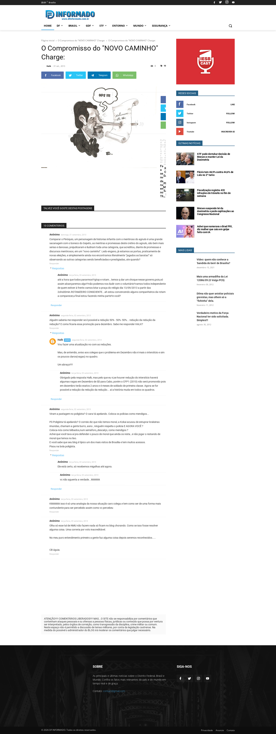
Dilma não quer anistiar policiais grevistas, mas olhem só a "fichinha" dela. (215, 297)
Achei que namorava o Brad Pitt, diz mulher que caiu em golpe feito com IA (214, 229)
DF (60, 25)
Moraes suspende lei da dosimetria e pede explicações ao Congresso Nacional (215, 211)
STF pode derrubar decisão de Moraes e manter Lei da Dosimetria (213, 156)
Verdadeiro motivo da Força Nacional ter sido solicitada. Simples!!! (213, 316)
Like (233, 104)
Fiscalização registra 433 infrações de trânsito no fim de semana (214, 193)
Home (48, 25)
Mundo (140, 25)
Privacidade (207, 730)
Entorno (120, 25)
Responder (54, 263)
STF (103, 25)
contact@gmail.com (114, 691)
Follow (230, 113)
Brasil (74, 25)
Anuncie (220, 730)
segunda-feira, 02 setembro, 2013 (76, 315)
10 (164, 65)
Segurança (161, 25)
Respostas (58, 268)
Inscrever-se (228, 131)
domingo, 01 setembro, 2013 (73, 235)
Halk (60, 339)
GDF (90, 25)
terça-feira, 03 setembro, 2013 (82, 275)
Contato (231, 730)
